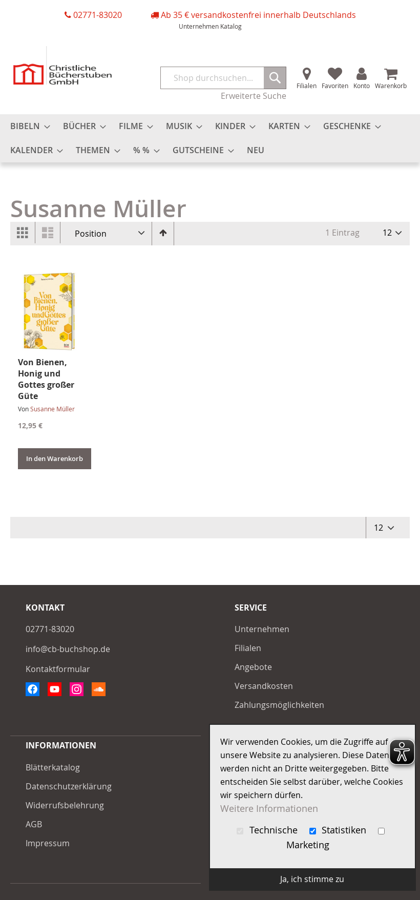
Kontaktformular (58, 669)
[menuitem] (27, 126)
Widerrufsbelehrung (65, 805)
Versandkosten (264, 686)
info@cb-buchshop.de (68, 649)
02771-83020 (97, 14)
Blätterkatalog (53, 767)
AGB (34, 824)
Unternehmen (199, 26)
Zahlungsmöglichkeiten (279, 704)
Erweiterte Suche (253, 95)
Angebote (253, 667)
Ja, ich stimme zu (312, 879)
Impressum (48, 843)
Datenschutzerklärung (69, 786)
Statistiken (339, 830)
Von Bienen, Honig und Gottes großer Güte (46, 379)
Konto (361, 85)
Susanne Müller (52, 409)
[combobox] (223, 78)
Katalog (231, 26)
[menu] (210, 138)
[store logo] (62, 65)
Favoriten (335, 85)
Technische (268, 830)
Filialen (307, 85)
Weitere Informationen (269, 808)
